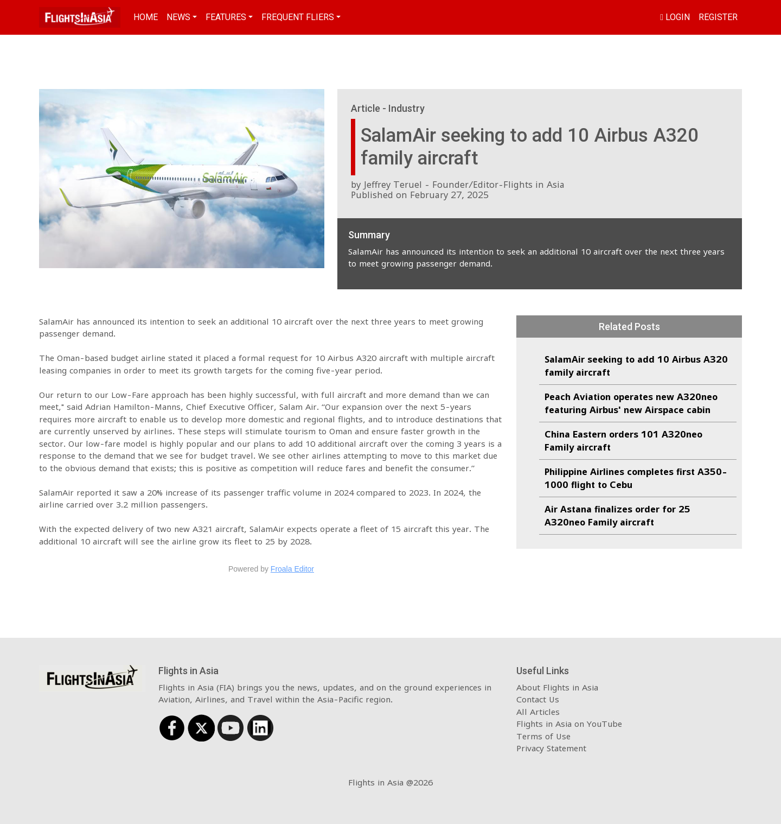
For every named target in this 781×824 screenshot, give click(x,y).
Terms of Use (543, 736)
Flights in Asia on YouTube (569, 723)
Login (675, 17)
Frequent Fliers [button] (297, 17)
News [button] (178, 17)
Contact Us (537, 699)
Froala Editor (292, 569)
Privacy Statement (551, 748)
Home (145, 17)
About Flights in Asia (557, 687)
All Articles (538, 712)
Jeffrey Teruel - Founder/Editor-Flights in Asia (464, 184)
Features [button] (226, 17)
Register (718, 17)
